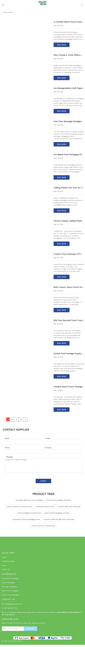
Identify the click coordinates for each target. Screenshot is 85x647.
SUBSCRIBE (30, 629)
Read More (61, 45)
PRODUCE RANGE (8, 561)
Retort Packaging (8, 582)
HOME (4, 557)
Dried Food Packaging (10, 591)
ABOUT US (6, 569)
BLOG (4, 565)
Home (5, 12)
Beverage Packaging (9, 587)
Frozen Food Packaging (10, 595)
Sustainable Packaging (10, 578)
